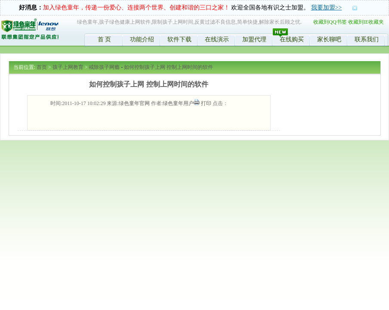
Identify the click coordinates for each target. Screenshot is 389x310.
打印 (206, 103)
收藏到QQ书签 (329, 22)
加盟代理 (254, 39)
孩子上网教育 (67, 67)
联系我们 (367, 39)
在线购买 (292, 39)
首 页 (104, 39)
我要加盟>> (326, 7)
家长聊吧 (329, 39)
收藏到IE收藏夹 (366, 22)
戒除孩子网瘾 (104, 67)
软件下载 (179, 39)
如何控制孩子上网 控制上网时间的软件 (168, 67)
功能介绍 (142, 39)
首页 (42, 67)
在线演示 (217, 39)
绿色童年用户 (178, 103)
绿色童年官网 (134, 103)
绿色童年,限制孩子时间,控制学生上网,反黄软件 (30, 31)
